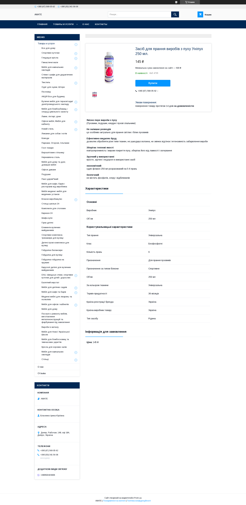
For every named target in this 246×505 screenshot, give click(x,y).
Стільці (45, 359)
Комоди (45, 138)
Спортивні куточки (50, 53)
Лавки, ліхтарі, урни (51, 116)
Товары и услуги (63, 24)
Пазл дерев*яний (50, 179)
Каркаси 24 (47, 213)
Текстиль (46, 82)
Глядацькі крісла (50, 58)
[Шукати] (175, 14)
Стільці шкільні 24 (50, 204)
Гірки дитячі (47, 222)
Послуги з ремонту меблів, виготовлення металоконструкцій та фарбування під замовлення (56, 318)
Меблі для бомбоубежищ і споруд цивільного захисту (55, 110)
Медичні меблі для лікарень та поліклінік (57, 298)
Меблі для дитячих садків (54, 287)
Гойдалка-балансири (52, 250)
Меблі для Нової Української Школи (56, 333)
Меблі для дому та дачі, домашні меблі (54, 163)
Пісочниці (46, 92)
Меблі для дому (49, 309)
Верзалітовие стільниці (53, 152)
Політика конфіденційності (139, 501)
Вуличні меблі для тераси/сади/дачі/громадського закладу (57, 102)
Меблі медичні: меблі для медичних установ (54, 192)
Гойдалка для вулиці (52, 255)
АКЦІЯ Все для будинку (53, 96)
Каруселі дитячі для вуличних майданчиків (56, 268)
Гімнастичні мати (50, 62)
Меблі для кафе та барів (54, 292)
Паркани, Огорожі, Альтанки (55, 143)
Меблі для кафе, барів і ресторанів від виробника (54, 185)
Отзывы (42, 373)
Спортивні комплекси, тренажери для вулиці (52, 236)
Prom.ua (138, 498)
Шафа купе (47, 218)
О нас (85, 24)
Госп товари (47, 148)
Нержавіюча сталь (51, 157)
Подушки (46, 174)
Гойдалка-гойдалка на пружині (53, 261)
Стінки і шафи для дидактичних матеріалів (57, 76)
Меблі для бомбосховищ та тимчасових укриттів (55, 340)
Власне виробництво (52, 199)
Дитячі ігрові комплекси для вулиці (55, 244)
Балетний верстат (50, 282)
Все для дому (48, 48)
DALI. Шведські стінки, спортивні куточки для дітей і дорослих (57, 276)
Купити (153, 83)
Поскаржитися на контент (114, 501)
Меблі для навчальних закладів (53, 68)
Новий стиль (48, 129)
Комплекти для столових (54, 208)
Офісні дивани (49, 169)
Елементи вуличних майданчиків (51, 228)
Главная (42, 24)
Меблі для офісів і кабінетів (55, 304)
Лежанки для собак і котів (54, 133)
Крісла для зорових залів (54, 347)
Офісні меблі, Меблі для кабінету (53, 122)
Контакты (101, 24)
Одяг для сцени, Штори (53, 87)
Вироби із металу (50, 327)
